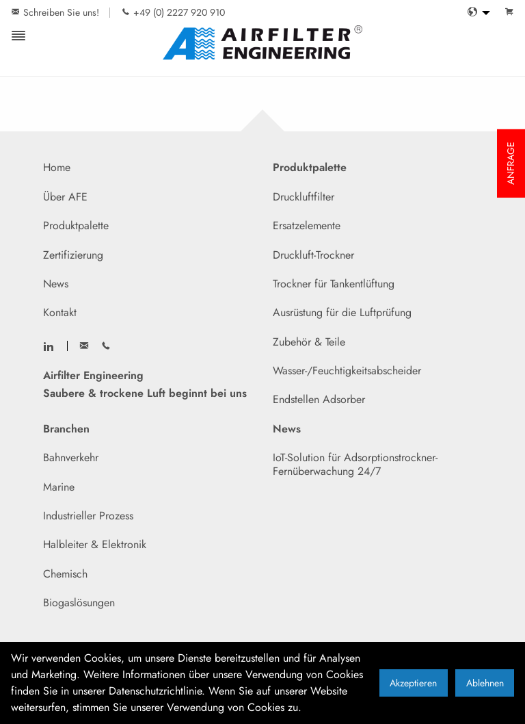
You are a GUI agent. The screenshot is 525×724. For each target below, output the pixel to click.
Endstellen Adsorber (319, 399)
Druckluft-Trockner (313, 255)
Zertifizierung (73, 255)
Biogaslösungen (79, 602)
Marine (59, 487)
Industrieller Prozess (88, 515)
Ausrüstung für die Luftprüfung (342, 312)
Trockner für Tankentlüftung (333, 284)
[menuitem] (475, 12)
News (55, 284)
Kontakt (60, 312)
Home (56, 167)
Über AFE (65, 197)
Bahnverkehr (70, 457)
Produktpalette (76, 225)
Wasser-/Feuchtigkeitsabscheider (347, 370)
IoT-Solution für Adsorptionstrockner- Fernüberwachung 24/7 (355, 464)
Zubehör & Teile (309, 342)
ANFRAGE (510, 163)
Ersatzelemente (306, 225)
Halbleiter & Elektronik (94, 544)
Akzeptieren (413, 683)
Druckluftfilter (303, 197)
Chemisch (65, 574)
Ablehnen (485, 683)
